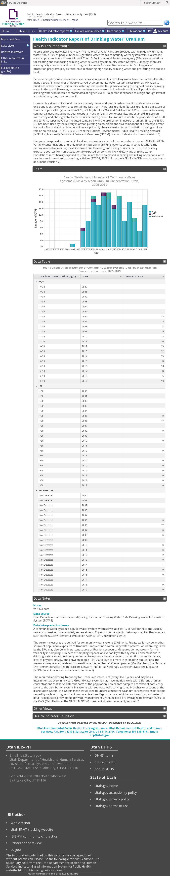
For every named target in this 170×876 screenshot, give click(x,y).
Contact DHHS (106, 762)
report (75, 19)
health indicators (52, 19)
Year (85, 276)
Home (5, 31)
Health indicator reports (54, 31)
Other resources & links (12, 59)
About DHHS (104, 769)
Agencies (24, 2)
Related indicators (12, 52)
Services (13, 2)
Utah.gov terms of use (111, 806)
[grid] (99, 433)
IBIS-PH (36, 19)
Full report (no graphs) (10, 69)
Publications (134, 31)
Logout (16, 849)
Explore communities (88, 31)
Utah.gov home (106, 785)
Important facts (11, 39)
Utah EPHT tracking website (32, 829)
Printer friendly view (26, 843)
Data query (114, 31)
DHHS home (104, 755)
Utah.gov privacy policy (112, 799)
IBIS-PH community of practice (34, 836)
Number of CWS (134, 276)
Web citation (20, 823)
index (66, 19)
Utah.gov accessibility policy (116, 792)
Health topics (27, 31)
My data (163, 31)
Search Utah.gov (152, 2)
